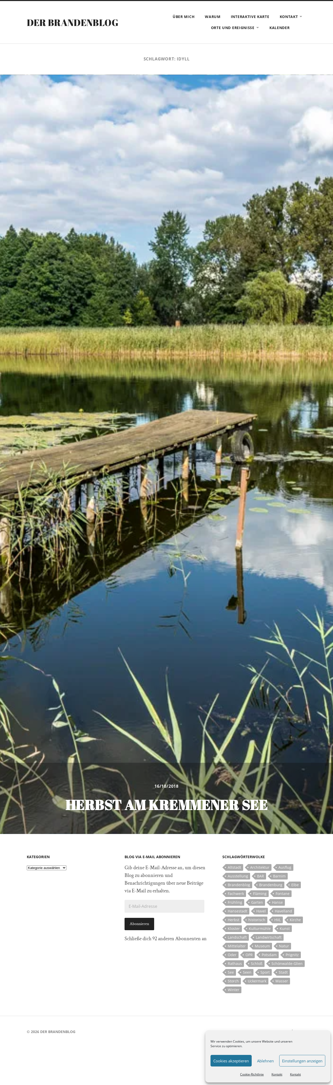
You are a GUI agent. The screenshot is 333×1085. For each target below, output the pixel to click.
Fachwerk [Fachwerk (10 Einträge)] (236, 893)
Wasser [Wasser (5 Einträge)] (281, 981)
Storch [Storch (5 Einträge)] (233, 981)
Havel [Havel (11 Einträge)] (261, 911)
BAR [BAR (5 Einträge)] (260, 876)
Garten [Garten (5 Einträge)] (257, 902)
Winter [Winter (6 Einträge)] (233, 989)
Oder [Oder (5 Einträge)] (232, 954)
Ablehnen (265, 1060)
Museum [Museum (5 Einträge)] (262, 946)
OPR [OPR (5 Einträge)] (249, 954)
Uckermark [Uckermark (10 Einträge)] (257, 981)
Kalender (279, 27)
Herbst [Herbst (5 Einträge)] (233, 919)
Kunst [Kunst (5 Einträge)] (285, 928)
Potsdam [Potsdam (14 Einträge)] (269, 954)
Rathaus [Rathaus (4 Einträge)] (235, 963)
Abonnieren (139, 924)
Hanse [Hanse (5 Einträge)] (277, 902)
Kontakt (276, 1074)
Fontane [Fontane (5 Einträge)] (283, 893)
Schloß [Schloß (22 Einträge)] (256, 963)
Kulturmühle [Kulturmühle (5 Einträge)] (260, 928)
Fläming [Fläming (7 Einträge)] (260, 893)
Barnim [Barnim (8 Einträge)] (279, 876)
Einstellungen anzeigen (302, 1060)
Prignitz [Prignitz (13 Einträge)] (292, 954)
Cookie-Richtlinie (252, 1074)
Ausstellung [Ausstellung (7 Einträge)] (238, 876)
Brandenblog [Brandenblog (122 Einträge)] (239, 884)
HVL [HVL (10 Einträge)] (277, 919)
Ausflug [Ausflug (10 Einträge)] (284, 867)
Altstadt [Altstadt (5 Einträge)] (234, 867)
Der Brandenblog (72, 22)
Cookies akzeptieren (231, 1060)
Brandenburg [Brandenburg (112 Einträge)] (270, 884)
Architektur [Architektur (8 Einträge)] (259, 867)
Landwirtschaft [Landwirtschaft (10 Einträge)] (269, 937)
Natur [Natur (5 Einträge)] (284, 946)
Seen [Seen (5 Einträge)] (247, 972)
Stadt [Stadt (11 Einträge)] (283, 972)
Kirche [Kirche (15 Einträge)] (295, 919)
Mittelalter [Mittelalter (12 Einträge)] (237, 946)
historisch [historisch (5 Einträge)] (256, 919)
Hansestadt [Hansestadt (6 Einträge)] (237, 911)
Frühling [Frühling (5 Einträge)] (235, 902)
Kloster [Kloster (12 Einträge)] (234, 928)
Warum (213, 16)
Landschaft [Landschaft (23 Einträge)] (237, 937)
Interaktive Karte (250, 16)
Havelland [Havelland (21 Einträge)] (283, 911)
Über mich (184, 16)
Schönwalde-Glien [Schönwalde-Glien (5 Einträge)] (287, 963)
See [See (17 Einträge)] (231, 972)
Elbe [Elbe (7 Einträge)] (295, 884)
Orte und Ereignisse (233, 27)
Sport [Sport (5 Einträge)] (265, 972)
